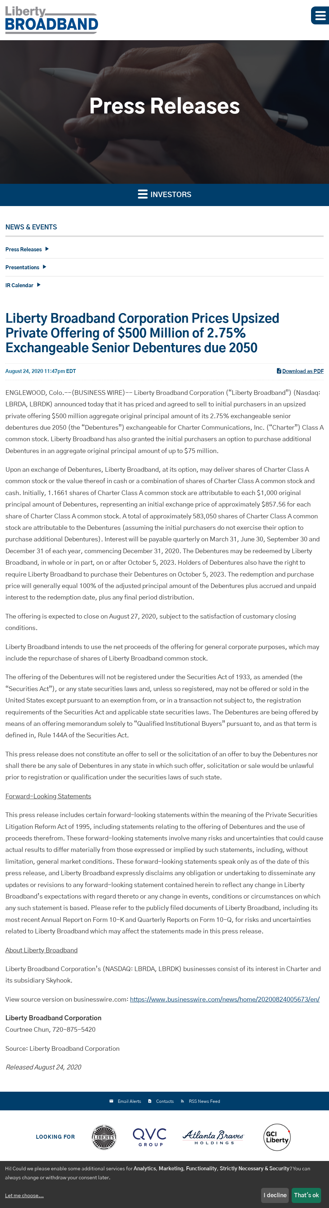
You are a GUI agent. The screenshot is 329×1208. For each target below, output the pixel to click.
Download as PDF (300, 374)
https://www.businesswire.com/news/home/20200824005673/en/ (225, 1003)
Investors (164, 194)
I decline (275, 1195)
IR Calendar (19, 285)
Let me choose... (24, 1195)
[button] (320, 15)
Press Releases (23, 249)
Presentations (22, 267)
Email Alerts (129, 1102)
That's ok (306, 1195)
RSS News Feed (204, 1102)
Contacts (165, 1102)
